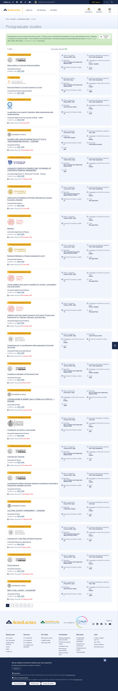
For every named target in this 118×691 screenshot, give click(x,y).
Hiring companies (99, 644)
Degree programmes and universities (64, 639)
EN (107, 2)
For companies (28, 640)
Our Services (41, 10)
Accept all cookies (48, 683)
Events (8, 647)
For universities (28, 638)
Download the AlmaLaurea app (44, 2)
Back (9, 49)
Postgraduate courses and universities (80, 639)
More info (16, 668)
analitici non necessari (21, 678)
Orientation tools (63, 646)
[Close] (105, 660)
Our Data (53, 10)
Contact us (9, 651)
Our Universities (10, 640)
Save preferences (19, 683)
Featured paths (80, 652)
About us (29, 10)
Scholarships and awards (81, 649)
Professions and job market (64, 643)
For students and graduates (28, 646)
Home (7, 19)
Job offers (97, 642)
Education (99, 12)
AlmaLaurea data (46, 642)
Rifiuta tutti (35, 683)
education (13, 19)
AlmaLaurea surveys (46, 638)
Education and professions (80, 645)
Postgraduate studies (23, 19)
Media (7, 649)
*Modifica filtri (104, 36)
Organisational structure (10, 643)
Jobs (110, 12)
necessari (17, 673)
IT (104, 2)
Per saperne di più (70, 675)
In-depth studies (45, 640)
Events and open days (63, 653)
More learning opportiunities (63, 649)
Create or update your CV (99, 639)
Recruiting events (99, 647)
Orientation (87, 12)
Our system (9, 638)
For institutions (28, 642)
